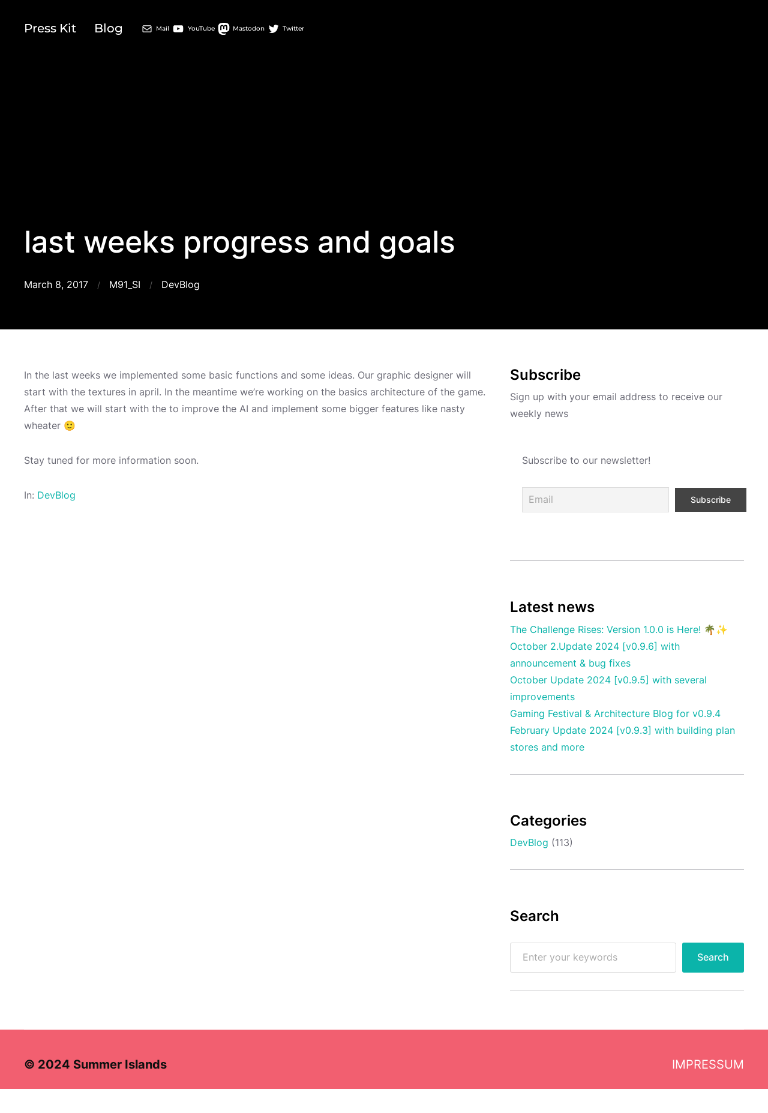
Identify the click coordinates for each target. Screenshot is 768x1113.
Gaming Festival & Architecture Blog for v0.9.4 (615, 713)
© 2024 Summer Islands (95, 1064)
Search (713, 957)
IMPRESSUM (708, 1064)
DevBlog (180, 284)
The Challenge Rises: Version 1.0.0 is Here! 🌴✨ (619, 629)
